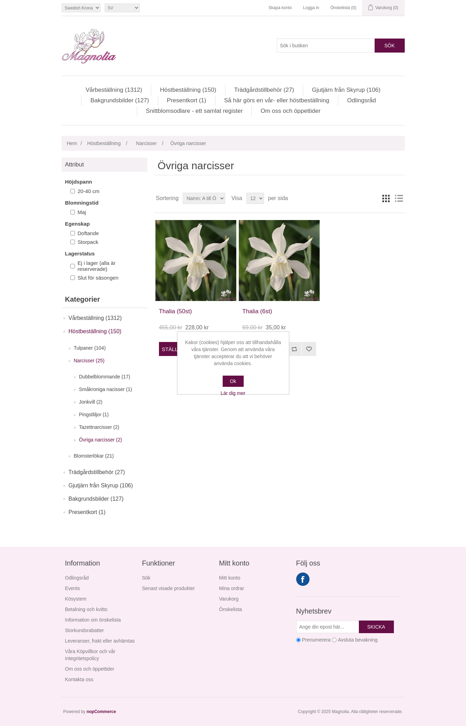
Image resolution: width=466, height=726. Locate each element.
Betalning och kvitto (86, 609)
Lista (399, 198)
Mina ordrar (231, 588)
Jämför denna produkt (294, 349)
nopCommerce (101, 711)
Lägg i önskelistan (308, 349)
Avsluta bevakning (357, 640)
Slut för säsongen (98, 278)
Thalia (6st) (257, 311)
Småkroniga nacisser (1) (105, 389)
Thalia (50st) (175, 311)
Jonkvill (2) (91, 402)
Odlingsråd (361, 100)
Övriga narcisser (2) (100, 440)
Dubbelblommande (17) (104, 376)
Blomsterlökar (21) (94, 456)
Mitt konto (230, 578)
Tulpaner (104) (90, 348)
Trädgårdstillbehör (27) (264, 90)
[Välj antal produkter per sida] (255, 198)
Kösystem (75, 599)
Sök (389, 45)
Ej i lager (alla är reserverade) (97, 266)
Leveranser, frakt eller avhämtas (100, 641)
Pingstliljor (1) (94, 414)
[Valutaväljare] (81, 8)
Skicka (376, 627)
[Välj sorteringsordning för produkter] (204, 198)
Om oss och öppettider (290, 111)
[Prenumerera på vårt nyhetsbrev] (327, 627)
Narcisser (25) (89, 360)
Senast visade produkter (168, 588)
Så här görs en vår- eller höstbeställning (276, 100)
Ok (233, 381)
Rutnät (386, 198)
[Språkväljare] (122, 8)
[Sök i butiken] (326, 46)
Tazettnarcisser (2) (99, 427)
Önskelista (230, 609)
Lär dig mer (233, 393)
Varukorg (229, 599)
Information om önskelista (93, 620)
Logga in (311, 7)
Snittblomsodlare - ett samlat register (194, 111)
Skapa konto (280, 7)
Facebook (302, 579)
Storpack (88, 242)
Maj (82, 212)
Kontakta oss (79, 679)
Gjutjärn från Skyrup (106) (346, 90)
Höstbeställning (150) (188, 90)
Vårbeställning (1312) (113, 90)
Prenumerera (316, 640)
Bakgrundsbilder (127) (119, 100)
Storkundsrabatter (84, 630)
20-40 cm (89, 191)
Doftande (88, 233)
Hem (72, 143)
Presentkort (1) (186, 100)
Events (72, 588)
